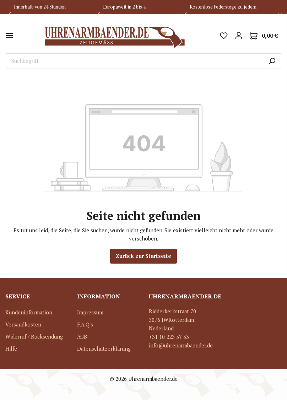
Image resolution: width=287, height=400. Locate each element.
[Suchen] (271, 61)
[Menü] (9, 35)
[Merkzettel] (223, 35)
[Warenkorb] (263, 35)
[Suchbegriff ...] (134, 61)
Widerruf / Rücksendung (34, 336)
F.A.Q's (85, 324)
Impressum (90, 312)
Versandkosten (23, 324)
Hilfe (11, 348)
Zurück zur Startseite (143, 256)
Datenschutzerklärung (104, 348)
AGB (82, 336)
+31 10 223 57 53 (169, 337)
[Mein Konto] (238, 35)
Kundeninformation (28, 312)
